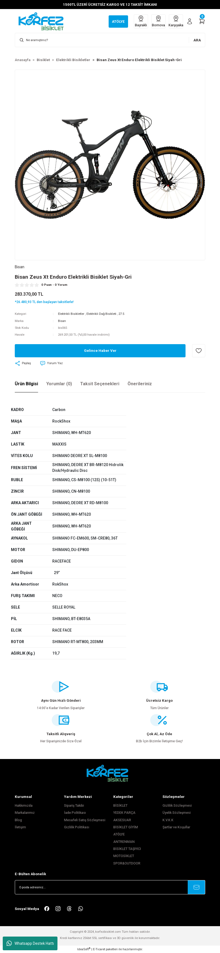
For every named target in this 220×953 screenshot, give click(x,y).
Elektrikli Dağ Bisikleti (101, 314)
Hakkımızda (24, 806)
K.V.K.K (168, 820)
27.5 (121, 314)
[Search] (110, 40)
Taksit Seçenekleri (99, 383)
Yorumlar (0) (59, 383)
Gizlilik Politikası (76, 827)
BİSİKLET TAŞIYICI (127, 849)
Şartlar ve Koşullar (176, 827)
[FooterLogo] (110, 773)
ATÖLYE (119, 834)
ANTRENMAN (124, 842)
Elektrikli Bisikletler (71, 314)
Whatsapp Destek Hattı (30, 943)
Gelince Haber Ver (100, 351)
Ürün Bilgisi (26, 383)
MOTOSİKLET (123, 856)
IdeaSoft (83, 949)
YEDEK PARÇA (124, 813)
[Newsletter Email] (110, 887)
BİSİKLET (120, 806)
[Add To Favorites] (198, 350)
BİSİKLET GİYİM (125, 827)
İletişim (20, 827)
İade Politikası (75, 813)
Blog (18, 820)
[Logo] (44, 21)
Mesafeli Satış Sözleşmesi (84, 820)
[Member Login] (189, 21)
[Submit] (196, 887)
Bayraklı (141, 21)
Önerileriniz (140, 383)
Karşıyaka (176, 21)
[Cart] (202, 21)
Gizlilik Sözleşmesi (177, 806)
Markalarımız (25, 813)
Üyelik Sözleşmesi (177, 813)
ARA (197, 40)
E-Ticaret (99, 949)
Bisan (62, 321)
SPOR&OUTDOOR (126, 863)
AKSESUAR (122, 820)
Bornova (158, 21)
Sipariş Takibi (74, 806)
